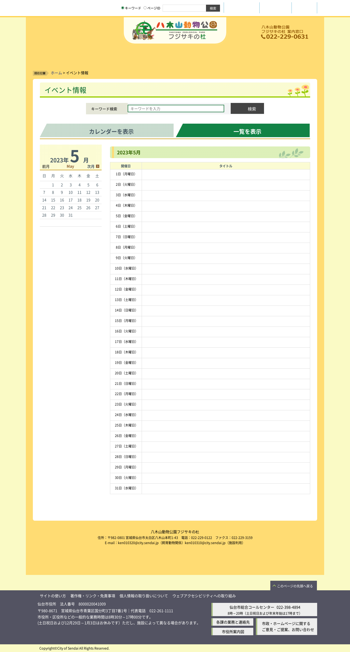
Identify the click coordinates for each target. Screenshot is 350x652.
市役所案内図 (233, 631)
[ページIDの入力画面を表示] (145, 7)
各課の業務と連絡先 (233, 622)
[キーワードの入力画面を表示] (122, 7)
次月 (91, 166)
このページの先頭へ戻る (295, 586)
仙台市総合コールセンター (252, 607)
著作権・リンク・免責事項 (92, 595)
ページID (152, 8)
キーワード (131, 8)
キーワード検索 (104, 109)
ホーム (56, 72)
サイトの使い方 (53, 595)
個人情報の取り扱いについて (144, 595)
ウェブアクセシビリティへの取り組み (204, 595)
